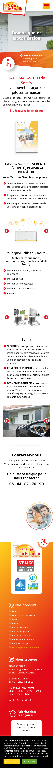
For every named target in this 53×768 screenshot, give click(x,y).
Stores (15, 619)
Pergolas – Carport (21, 643)
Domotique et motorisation (25, 647)
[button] (6, 230)
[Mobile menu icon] (46, 6)
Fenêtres (16, 611)
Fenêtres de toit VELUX (23, 615)
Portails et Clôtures (21, 635)
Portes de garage (21, 631)
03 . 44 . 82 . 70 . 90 (22, 700)
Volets (15, 623)
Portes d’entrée (20, 627)
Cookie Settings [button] (12, 761)
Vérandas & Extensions (23, 639)
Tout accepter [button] (29, 761)
